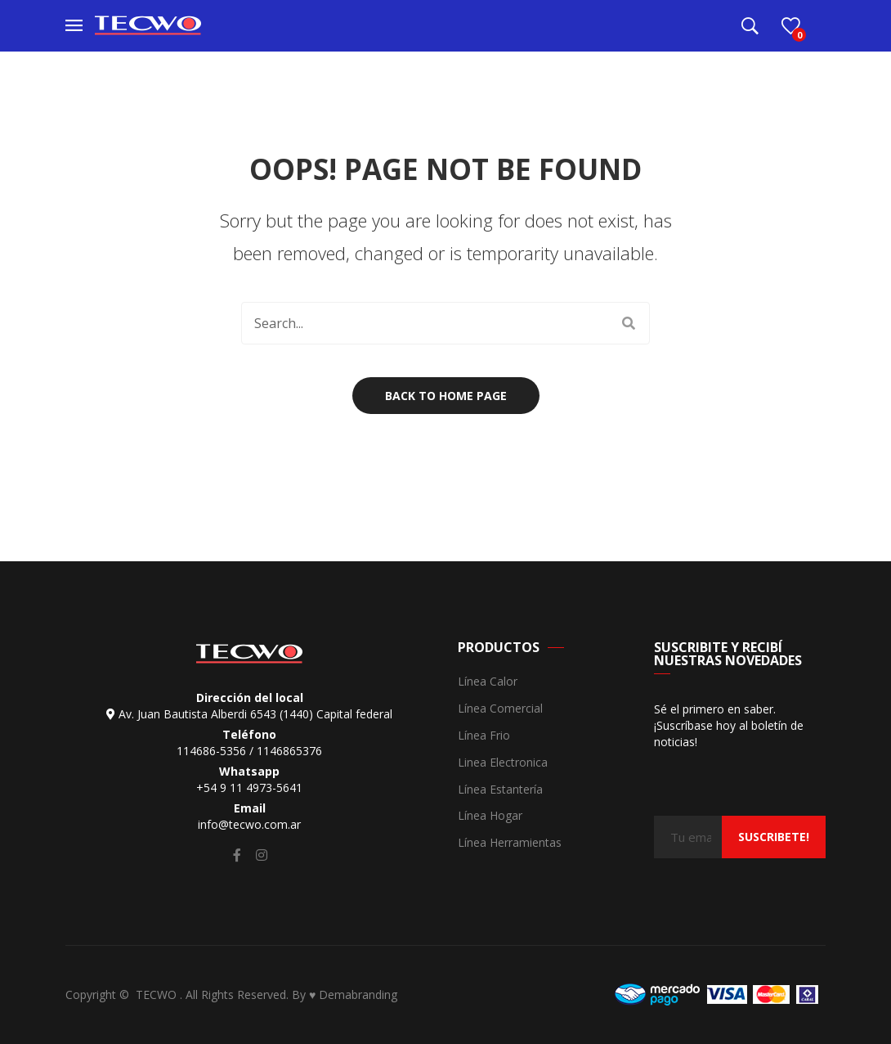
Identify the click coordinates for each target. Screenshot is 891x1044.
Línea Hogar (490, 816)
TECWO (158, 994)
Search (628, 323)
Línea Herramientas (510, 843)
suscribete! (773, 836)
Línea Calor (487, 682)
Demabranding (358, 994)
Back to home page (446, 395)
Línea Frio (484, 736)
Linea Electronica (503, 763)
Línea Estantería (500, 790)
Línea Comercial (500, 709)
